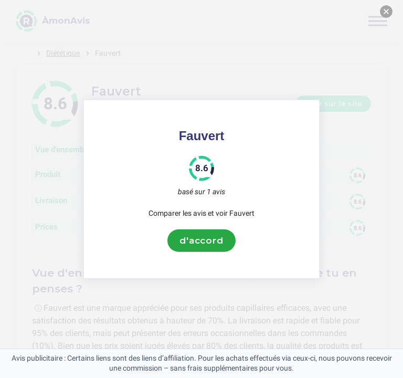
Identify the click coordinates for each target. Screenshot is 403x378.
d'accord (201, 240)
